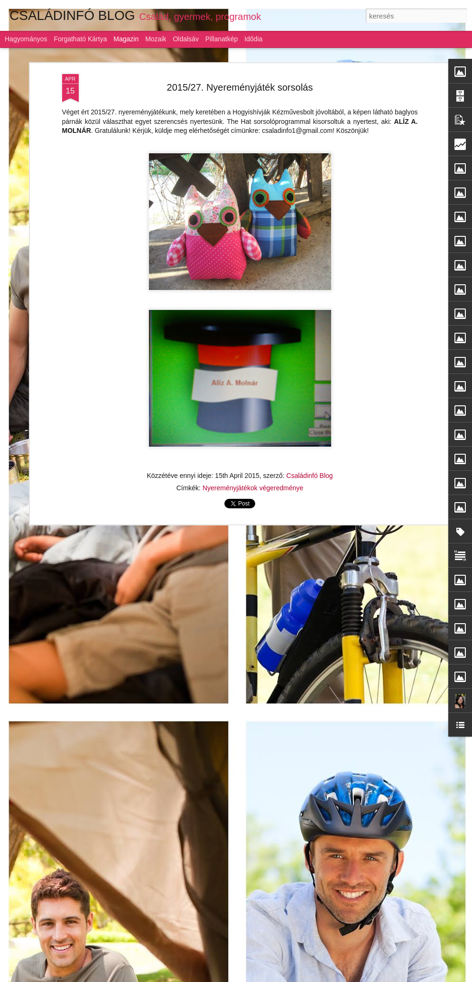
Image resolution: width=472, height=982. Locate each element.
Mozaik (155, 39)
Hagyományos (26, 39)
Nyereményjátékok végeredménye (253, 488)
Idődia (253, 39)
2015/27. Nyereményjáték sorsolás (240, 87)
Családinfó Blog (310, 475)
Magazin (126, 39)
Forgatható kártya (80, 39)
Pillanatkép (221, 39)
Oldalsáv (185, 39)
